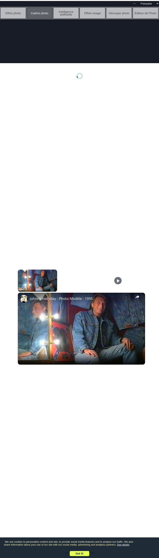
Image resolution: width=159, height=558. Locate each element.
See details (123, 544)
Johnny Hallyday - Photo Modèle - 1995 (61, 298)
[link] (24, 299)
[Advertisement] (80, 116)
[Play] (118, 281)
